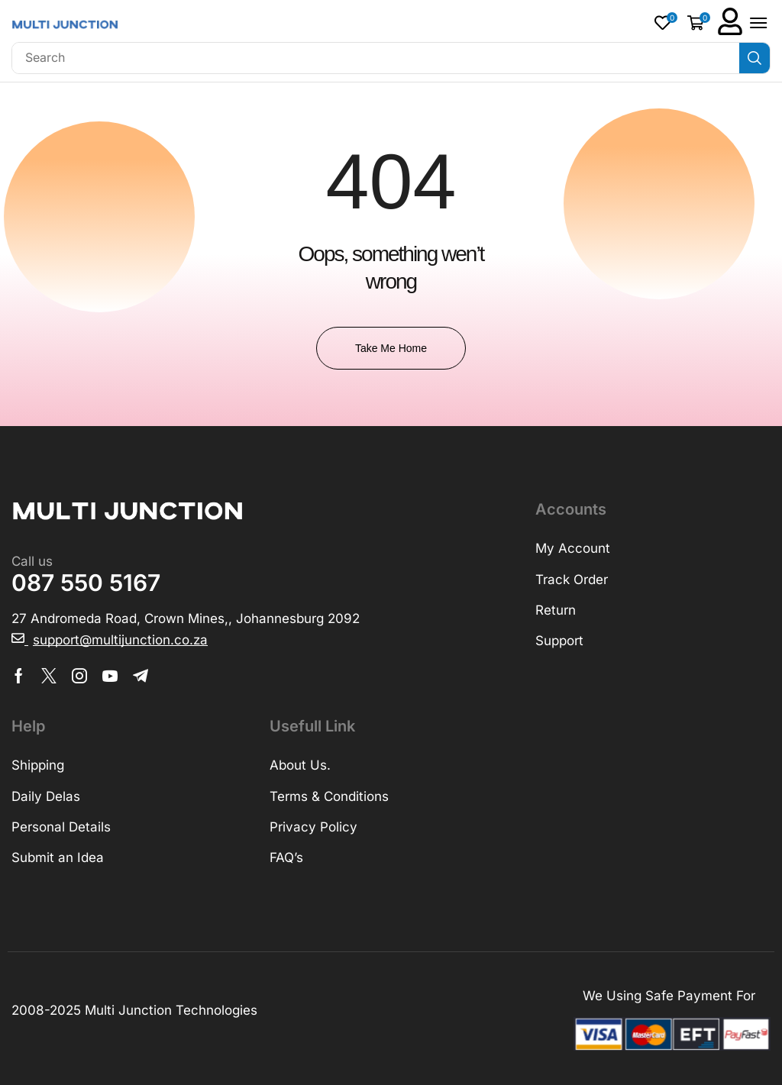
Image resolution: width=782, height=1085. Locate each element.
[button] (666, 22)
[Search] (754, 58)
